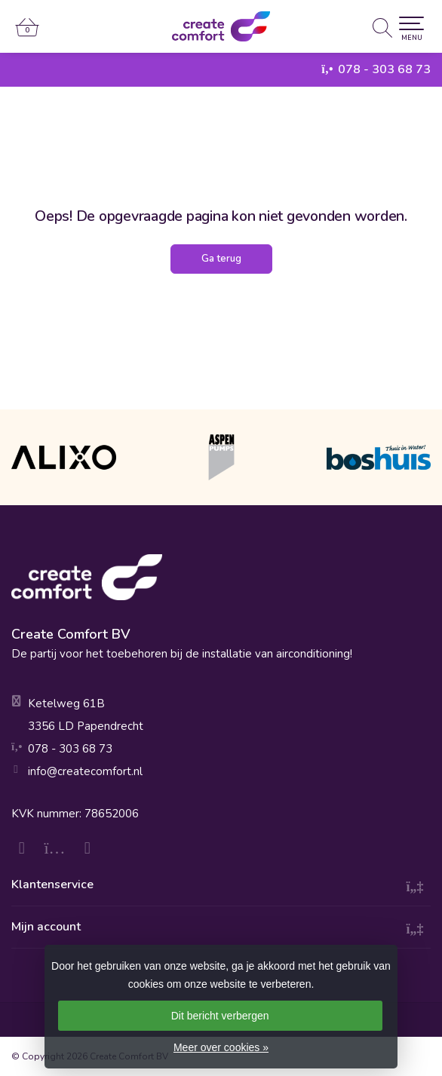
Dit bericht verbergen (220, 1016)
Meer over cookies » (221, 1047)
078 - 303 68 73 (384, 69)
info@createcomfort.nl (85, 771)
